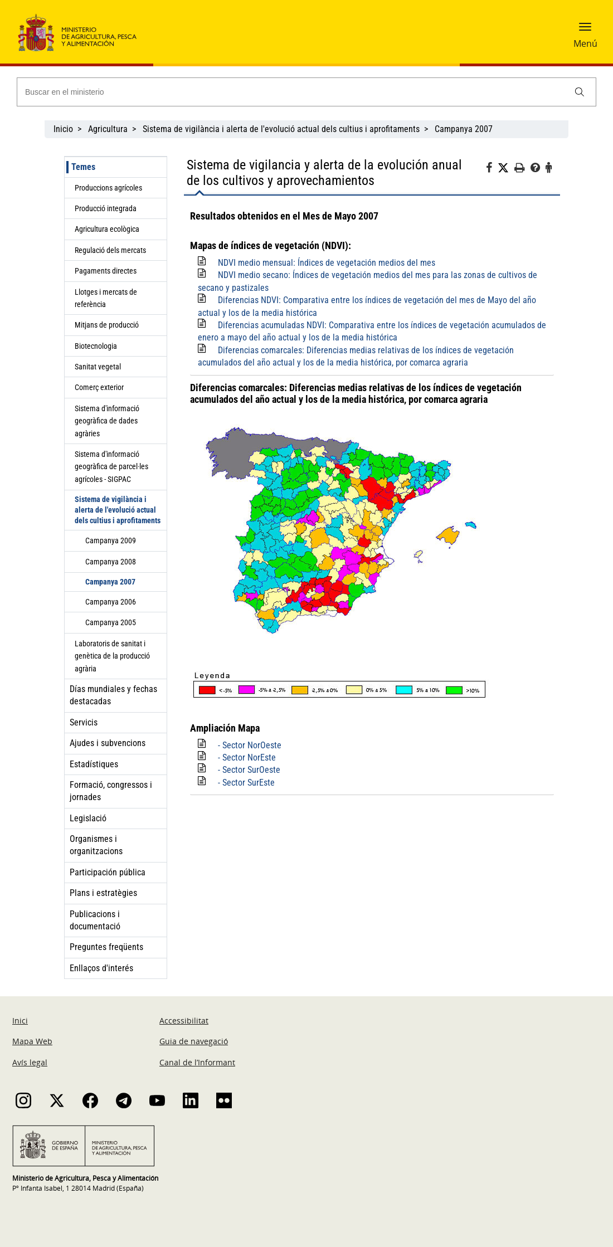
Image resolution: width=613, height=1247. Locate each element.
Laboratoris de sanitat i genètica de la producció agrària (112, 656)
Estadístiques (94, 764)
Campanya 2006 (110, 601)
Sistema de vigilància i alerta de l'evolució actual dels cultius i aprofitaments (281, 129)
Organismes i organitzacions (96, 845)
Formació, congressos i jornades (111, 791)
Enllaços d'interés (101, 968)
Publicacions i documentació (95, 920)
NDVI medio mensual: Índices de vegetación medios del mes (326, 262)
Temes (83, 167)
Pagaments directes (106, 270)
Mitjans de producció (107, 324)
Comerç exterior (99, 387)
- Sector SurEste (246, 782)
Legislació (88, 818)
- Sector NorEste (247, 757)
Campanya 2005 (110, 622)
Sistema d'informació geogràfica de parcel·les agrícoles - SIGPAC (111, 467)
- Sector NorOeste (249, 745)
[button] (585, 31)
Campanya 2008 (110, 561)
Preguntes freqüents (106, 947)
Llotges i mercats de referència (106, 298)
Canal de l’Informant (197, 1062)
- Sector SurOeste (249, 769)
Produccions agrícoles (108, 187)
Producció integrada (106, 208)
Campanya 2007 (464, 129)
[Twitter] (506, 168)
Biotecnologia (96, 346)
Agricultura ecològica (107, 229)
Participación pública (107, 872)
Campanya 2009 (110, 540)
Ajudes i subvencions (107, 743)
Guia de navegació (193, 1041)
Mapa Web (32, 1041)
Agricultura (108, 129)
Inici (20, 1020)
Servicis (84, 722)
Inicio (63, 129)
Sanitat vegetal (98, 366)
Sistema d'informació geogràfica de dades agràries (107, 421)
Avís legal (29, 1062)
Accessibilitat (183, 1020)
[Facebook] (492, 169)
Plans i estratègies (103, 893)
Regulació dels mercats (110, 250)
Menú (585, 43)
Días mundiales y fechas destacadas (113, 695)
